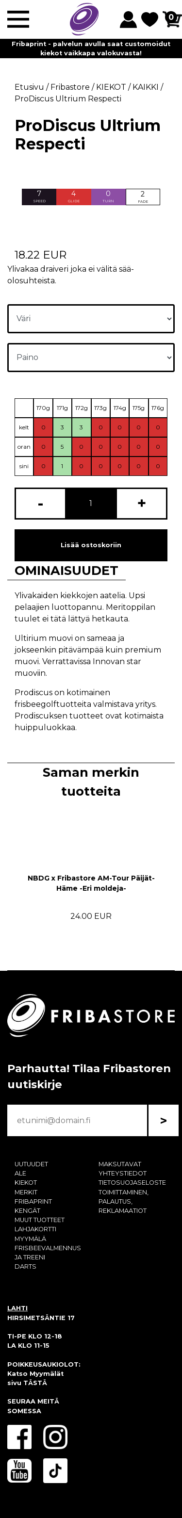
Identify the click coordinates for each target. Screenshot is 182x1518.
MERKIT (26, 1192)
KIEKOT (26, 1182)
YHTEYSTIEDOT (123, 1173)
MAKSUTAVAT (120, 1164)
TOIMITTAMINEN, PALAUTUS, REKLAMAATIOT (124, 1201)
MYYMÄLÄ (30, 1238)
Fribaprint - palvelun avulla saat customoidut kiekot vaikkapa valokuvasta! (91, 48)
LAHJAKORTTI (35, 1229)
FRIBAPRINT (33, 1201)
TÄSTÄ (35, 1383)
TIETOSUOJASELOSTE (132, 1182)
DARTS (25, 1266)
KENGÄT (27, 1210)
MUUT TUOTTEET (40, 1220)
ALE (20, 1173)
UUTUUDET (31, 1164)
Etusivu (29, 87)
